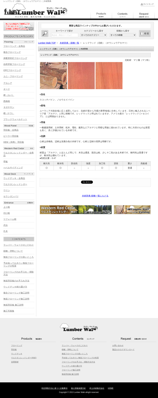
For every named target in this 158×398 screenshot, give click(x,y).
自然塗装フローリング (14, 64)
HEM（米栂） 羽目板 (13, 142)
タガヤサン (8, 107)
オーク (6, 89)
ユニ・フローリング (13, 76)
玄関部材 (15, 362)
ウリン (6, 190)
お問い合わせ (117, 345)
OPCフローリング (12, 70)
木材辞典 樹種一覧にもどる (95, 196)
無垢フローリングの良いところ (18, 257)
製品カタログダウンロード (123, 349)
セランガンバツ (11, 196)
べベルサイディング (13, 167)
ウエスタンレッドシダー (15, 184)
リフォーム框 (9, 219)
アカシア (7, 83)
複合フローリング (12, 52)
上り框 (6, 207)
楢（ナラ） (8, 113)
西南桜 (6, 101)
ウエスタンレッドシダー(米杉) (23, 358)
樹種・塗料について (13, 251)
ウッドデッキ (16, 354)
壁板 (5, 161)
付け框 (6, 213)
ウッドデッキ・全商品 (14, 178)
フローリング (16, 345)
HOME (110, 388)
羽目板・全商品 (11, 130)
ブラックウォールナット (15, 119)
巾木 (5, 231)
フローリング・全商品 (14, 46)
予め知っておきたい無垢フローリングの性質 (80, 358)
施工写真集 (8, 311)
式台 (5, 225)
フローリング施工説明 (71, 370)
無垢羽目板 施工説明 (13, 305)
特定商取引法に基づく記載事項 (54, 388)
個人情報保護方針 (78, 388)
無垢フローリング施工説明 (16, 299)
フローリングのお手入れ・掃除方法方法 (78, 362)
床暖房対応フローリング (15, 58)
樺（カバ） (8, 95)
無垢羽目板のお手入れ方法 (16, 280)
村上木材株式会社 (96, 388)
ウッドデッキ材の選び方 (15, 287)
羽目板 (14, 349)
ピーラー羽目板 (11, 136)
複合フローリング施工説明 (16, 293)
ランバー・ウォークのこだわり (18, 245)
